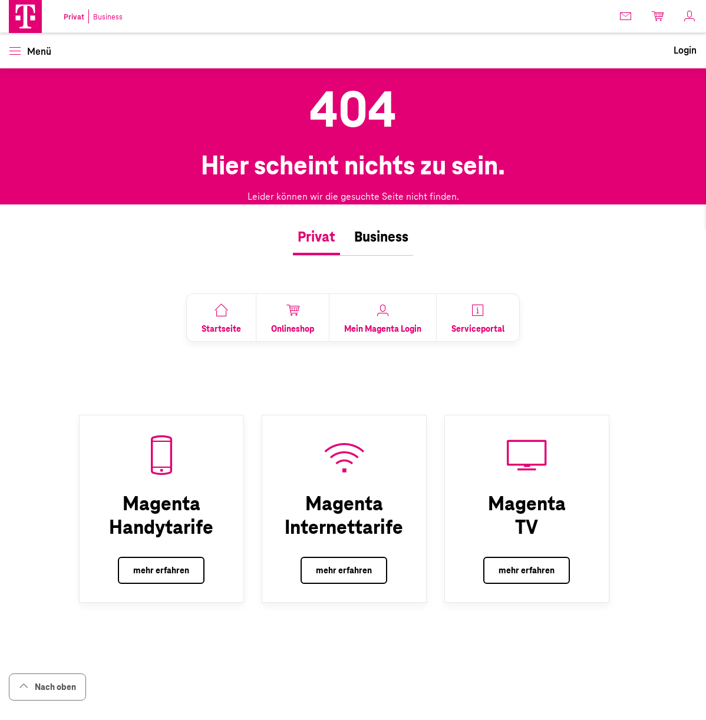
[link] (626, 16)
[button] (25, 16)
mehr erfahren (161, 570)
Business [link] (108, 17)
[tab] (316, 237)
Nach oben (47, 686)
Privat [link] (74, 17)
